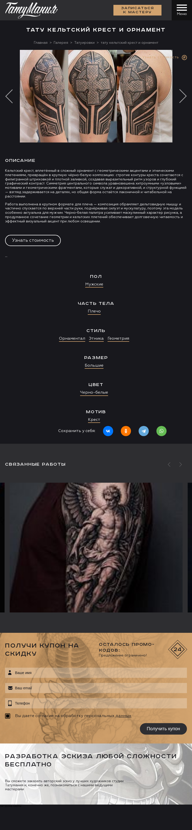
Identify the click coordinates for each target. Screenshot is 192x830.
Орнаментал (72, 339)
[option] (96, 247)
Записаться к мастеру (137, 10)
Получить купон (163, 728)
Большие (94, 366)
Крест (94, 420)
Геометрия (118, 339)
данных (123, 716)
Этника (96, 339)
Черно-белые (94, 393)
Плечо (94, 311)
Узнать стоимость (33, 240)
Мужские (94, 284)
